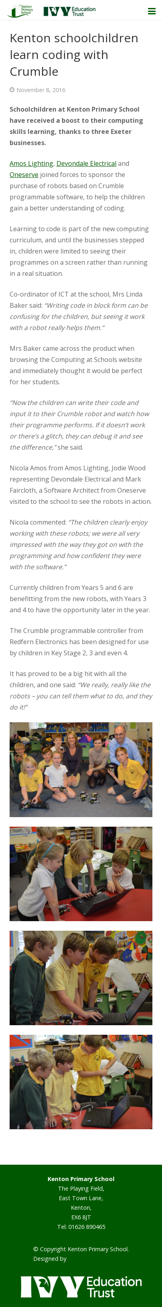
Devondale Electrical (86, 163)
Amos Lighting (31, 163)
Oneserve (24, 174)
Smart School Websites (98, 1258)
